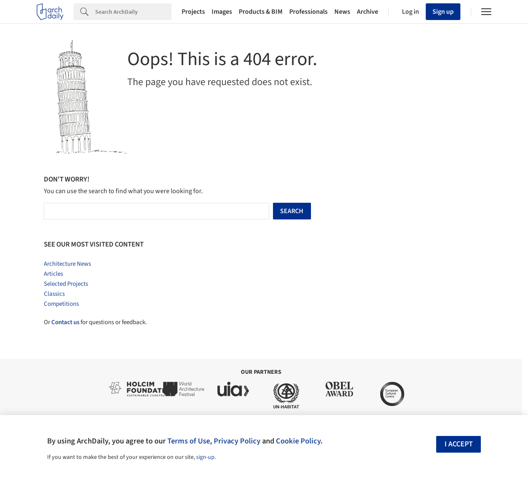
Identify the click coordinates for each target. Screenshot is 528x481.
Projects (193, 11)
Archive (367, 11)
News (342, 11)
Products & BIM (261, 11)
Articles (53, 273)
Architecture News (67, 263)
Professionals (308, 11)
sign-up (205, 457)
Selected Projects (66, 284)
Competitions (61, 304)
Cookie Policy (298, 441)
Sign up (443, 11)
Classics (54, 294)
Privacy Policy (237, 441)
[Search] (133, 11)
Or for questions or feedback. (95, 322)
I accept (459, 444)
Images (222, 11)
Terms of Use (188, 441)
